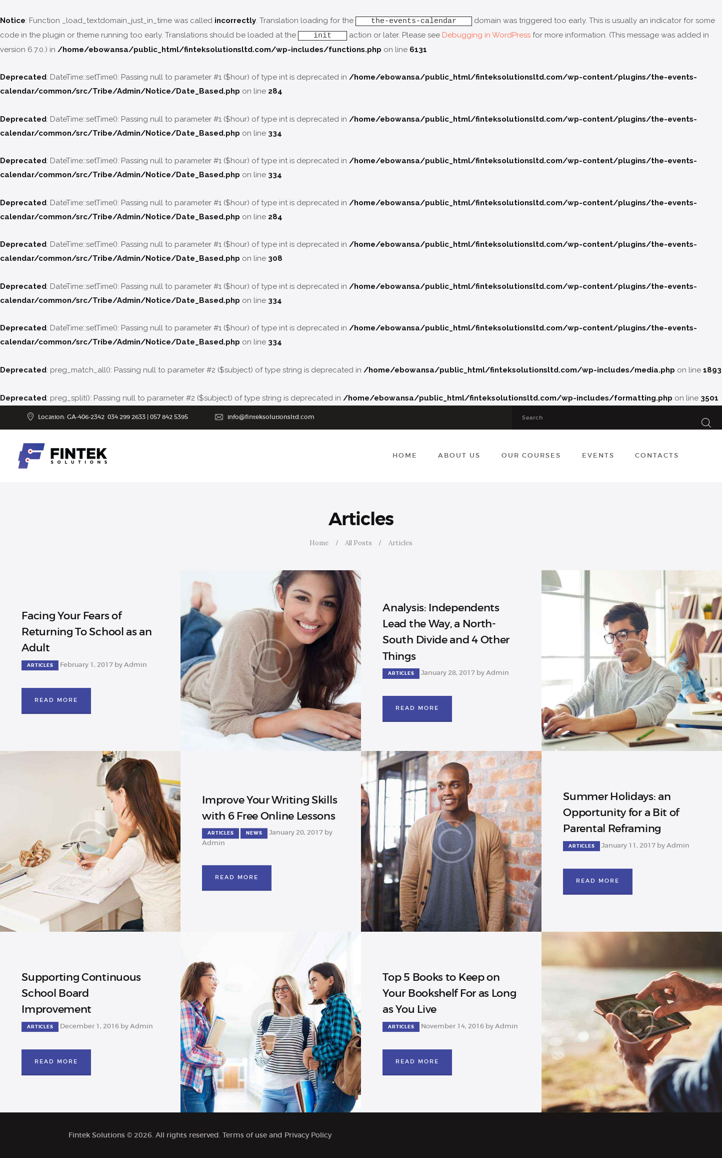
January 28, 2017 (448, 672)
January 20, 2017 (296, 833)
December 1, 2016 (89, 1026)
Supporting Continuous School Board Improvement (81, 993)
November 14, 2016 (452, 1026)
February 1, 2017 (86, 664)
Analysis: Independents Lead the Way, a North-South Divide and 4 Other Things (446, 632)
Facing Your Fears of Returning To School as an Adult (87, 631)
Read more (56, 699)
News (254, 834)
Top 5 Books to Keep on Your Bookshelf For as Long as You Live (449, 993)
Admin (135, 664)
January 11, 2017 (629, 845)
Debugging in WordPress (486, 35)
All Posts (358, 543)
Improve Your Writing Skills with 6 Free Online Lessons (269, 808)
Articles (40, 665)
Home (319, 543)
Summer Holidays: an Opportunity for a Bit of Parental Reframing (621, 812)
